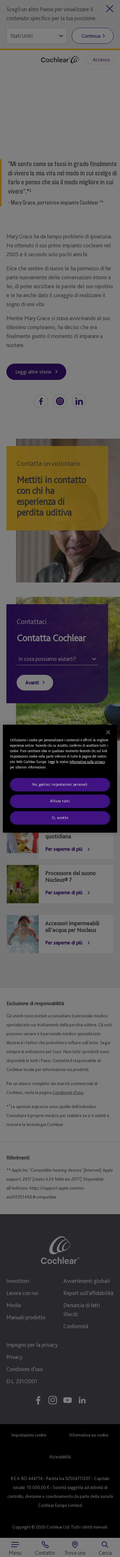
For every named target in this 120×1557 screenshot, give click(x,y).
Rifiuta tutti (60, 801)
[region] (60, 778)
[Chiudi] (108, 732)
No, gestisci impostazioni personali (60, 784)
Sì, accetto (60, 817)
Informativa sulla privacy (87, 761)
